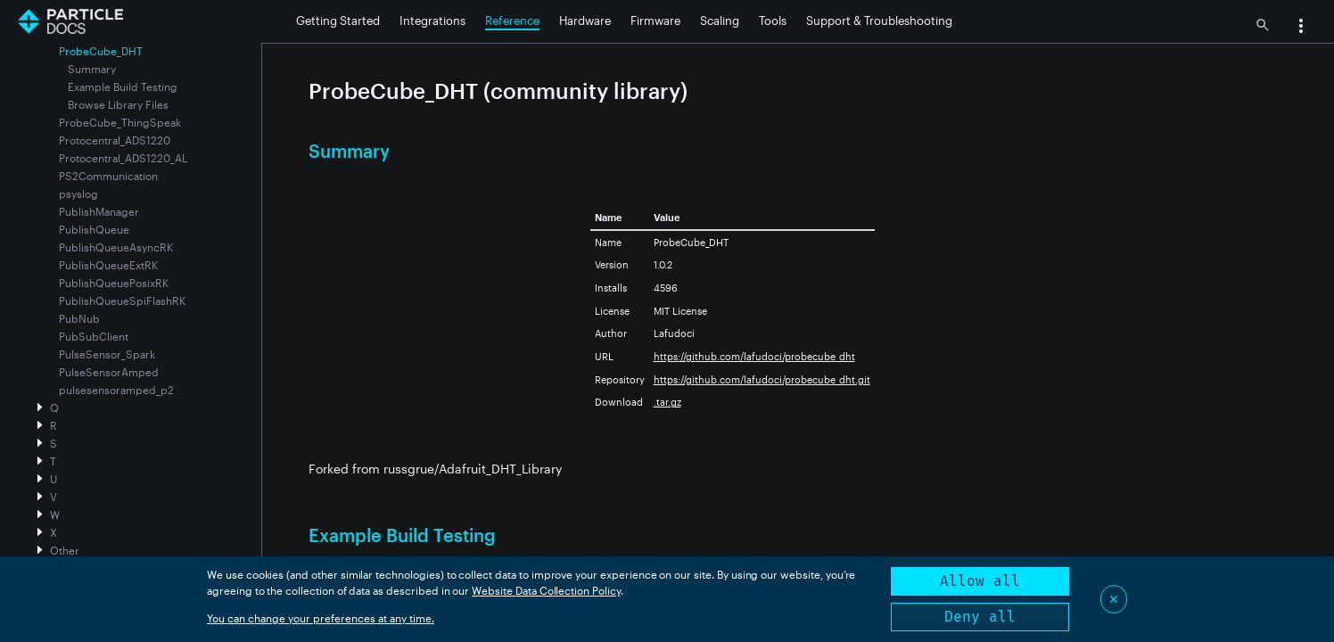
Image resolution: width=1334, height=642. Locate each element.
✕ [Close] (1113, 598)
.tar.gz (667, 401)
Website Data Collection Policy (546, 590)
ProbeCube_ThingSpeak (120, 122)
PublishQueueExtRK (108, 265)
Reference (512, 20)
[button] (1301, 27)
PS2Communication (108, 175)
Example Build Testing (122, 86)
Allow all (980, 580)
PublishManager (99, 211)
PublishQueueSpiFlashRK (122, 300)
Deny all (980, 616)
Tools (772, 20)
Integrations (432, 20)
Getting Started (338, 20)
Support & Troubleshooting (879, 20)
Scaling (719, 20)
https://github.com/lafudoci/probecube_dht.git (762, 379)
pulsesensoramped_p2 (116, 389)
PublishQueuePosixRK (114, 282)
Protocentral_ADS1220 (114, 140)
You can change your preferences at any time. (320, 618)
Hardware (585, 20)
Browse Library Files (118, 104)
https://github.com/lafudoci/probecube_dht (754, 356)
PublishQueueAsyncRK (116, 247)
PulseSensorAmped (109, 372)
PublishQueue (94, 229)
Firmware (655, 20)
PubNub (79, 318)
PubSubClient (93, 336)
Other (64, 550)
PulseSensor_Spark (107, 354)
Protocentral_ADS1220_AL (123, 158)
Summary (92, 68)
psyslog (78, 193)
